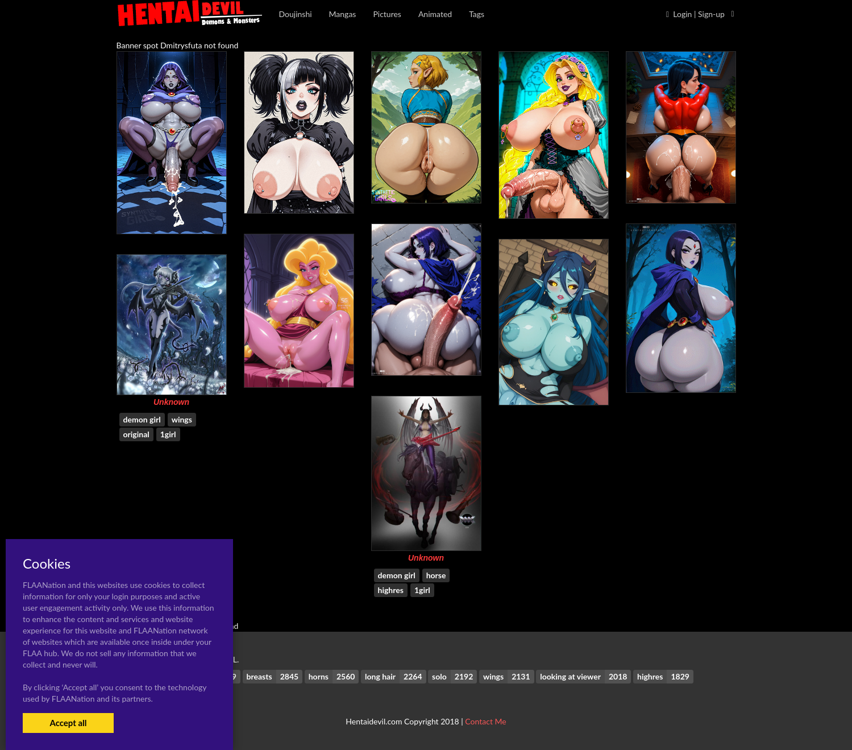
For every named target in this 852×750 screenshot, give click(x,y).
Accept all (67, 723)
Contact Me (485, 721)
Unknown (171, 402)
